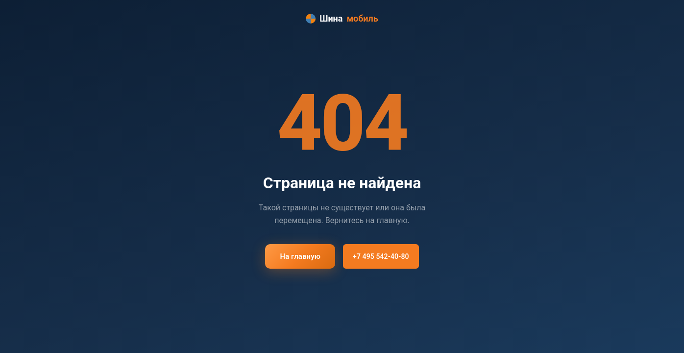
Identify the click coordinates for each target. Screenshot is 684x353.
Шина (342, 19)
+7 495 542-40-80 (381, 256)
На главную (300, 256)
